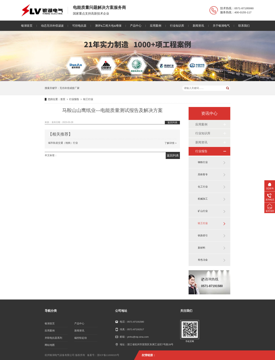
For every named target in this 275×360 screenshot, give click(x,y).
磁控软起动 (80, 338)
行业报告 (74, 99)
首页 (62, 99)
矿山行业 (203, 211)
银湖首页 (26, 25)
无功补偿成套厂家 (69, 88)
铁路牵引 (203, 235)
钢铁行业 (203, 162)
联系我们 (244, 25)
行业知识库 (177, 25)
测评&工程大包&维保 (108, 25)
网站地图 (50, 345)
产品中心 (135, 25)
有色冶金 (203, 260)
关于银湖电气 (221, 25)
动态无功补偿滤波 (52, 25)
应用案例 (155, 25)
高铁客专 (203, 174)
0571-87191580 (135, 321)
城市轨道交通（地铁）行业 (112, 143)
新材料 (201, 247)
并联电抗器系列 (53, 338)
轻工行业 (88, 99)
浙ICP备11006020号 (108, 355)
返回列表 (172, 122)
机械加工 (203, 198)
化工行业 (203, 186)
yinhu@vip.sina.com (138, 337)
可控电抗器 (79, 25)
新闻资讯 (198, 25)
